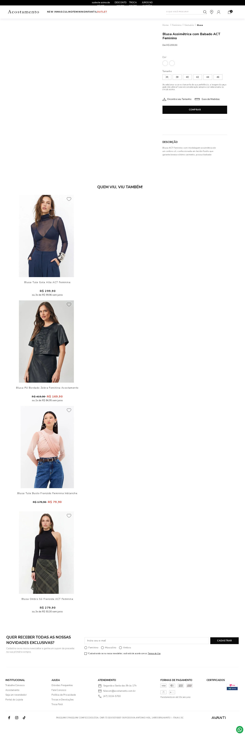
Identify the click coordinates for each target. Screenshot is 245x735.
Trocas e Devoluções (63, 710)
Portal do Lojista (14, 710)
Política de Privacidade (64, 705)
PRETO (172, 63)
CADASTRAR (224, 651)
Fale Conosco (59, 701)
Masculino (68, 11)
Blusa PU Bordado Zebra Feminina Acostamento (47, 392)
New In (52, 11)
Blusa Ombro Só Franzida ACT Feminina (47, 609)
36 (167, 77)
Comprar (195, 109)
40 (187, 77)
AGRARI (165, 63)
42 (197, 77)
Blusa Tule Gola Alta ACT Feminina (47, 284)
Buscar (205, 12)
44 (207, 77)
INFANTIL (101, 11)
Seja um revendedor (16, 705)
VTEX (233, 728)
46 (218, 77)
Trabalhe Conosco (15, 696)
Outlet (116, 11)
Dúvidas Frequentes (62, 696)
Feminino (85, 11)
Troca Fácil (57, 715)
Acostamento (12, 701)
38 (177, 77)
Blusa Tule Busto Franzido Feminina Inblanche (47, 500)
